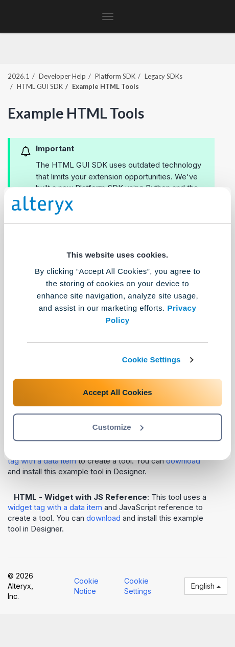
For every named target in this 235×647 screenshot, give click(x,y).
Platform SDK (115, 76)
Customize (118, 427)
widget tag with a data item (55, 507)
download (183, 461)
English (206, 586)
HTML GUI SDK (40, 86)
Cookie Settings (151, 359)
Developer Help (62, 76)
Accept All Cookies (117, 392)
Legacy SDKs (163, 76)
